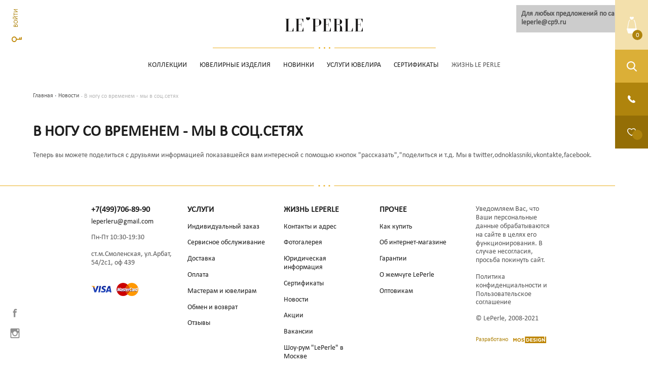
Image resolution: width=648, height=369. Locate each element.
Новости (68, 96)
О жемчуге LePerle (406, 275)
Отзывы (198, 323)
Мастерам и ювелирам (221, 291)
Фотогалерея (303, 242)
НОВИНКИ (298, 65)
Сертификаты (416, 65)
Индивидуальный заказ (223, 227)
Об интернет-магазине (412, 242)
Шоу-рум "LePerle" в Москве (314, 352)
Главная (43, 96)
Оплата (198, 275)
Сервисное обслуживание (226, 242)
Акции (293, 315)
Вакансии (298, 332)
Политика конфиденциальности (509, 281)
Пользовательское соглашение (503, 298)
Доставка (201, 259)
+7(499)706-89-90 (120, 210)
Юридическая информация (305, 263)
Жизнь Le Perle (476, 65)
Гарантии (393, 259)
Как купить (395, 227)
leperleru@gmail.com (122, 222)
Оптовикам (396, 291)
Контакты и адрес (310, 227)
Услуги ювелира (354, 65)
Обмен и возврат (212, 307)
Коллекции (167, 65)
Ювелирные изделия (235, 65)
